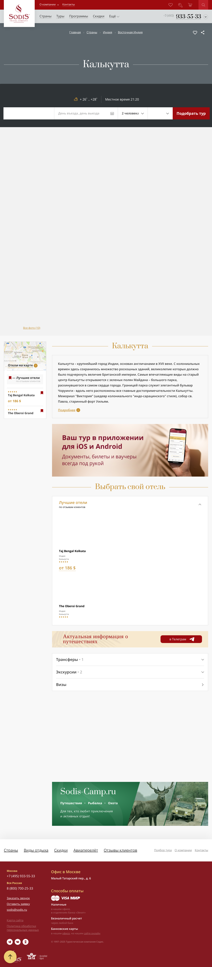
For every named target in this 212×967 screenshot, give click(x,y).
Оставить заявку (18, 904)
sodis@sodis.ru (17, 910)
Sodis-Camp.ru (88, 792)
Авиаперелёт (85, 850)
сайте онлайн (92, 933)
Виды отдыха (36, 850)
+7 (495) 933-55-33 (21, 876)
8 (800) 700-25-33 (20, 888)
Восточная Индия (130, 32)
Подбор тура (163, 850)
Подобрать (191, 113)
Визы (61, 684)
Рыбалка (95, 803)
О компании (48, 4)
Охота (113, 803)
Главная (75, 32)
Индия (107, 32)
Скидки (61, 850)
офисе (66, 933)
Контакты (201, 850)
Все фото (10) (31, 328)
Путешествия (71, 803)
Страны (92, 32)
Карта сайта (15, 920)
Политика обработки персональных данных (23, 928)
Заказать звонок (18, 898)
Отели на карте (20, 365)
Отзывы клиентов (120, 850)
